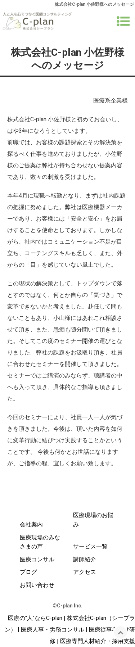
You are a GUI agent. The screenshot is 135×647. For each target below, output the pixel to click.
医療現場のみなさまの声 (40, 542)
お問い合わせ (37, 585)
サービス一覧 (90, 546)
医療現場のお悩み (93, 520)
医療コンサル (37, 559)
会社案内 (31, 524)
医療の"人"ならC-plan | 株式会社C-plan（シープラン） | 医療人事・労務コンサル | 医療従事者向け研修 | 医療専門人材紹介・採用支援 (70, 629)
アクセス (84, 572)
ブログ (28, 572)
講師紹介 (84, 559)
